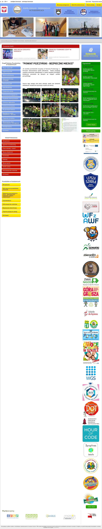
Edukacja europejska (9, 106)
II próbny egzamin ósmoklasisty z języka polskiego (88, 70)
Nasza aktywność (8, 152)
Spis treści (88, 1)
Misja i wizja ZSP (7, 68)
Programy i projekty (8, 118)
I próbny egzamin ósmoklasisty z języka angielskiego (88, 85)
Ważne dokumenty (8, 75)
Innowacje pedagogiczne (10, 95)
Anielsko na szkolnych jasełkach (22, 50)
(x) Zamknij (56, 527)
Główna (3, 41)
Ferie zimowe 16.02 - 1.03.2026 (88, 113)
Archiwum (6, 130)
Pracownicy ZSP (7, 84)
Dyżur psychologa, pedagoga (8, 79)
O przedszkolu (7, 200)
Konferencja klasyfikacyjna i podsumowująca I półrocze (90, 106)
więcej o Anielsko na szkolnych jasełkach (25, 58)
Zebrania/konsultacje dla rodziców (89, 92)
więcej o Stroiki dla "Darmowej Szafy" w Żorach (59, 57)
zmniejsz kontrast (27, 1)
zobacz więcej (91, 125)
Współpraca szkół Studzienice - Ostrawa (9, 113)
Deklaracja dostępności (63, 5)
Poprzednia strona (97, 1)
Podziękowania (7, 127)
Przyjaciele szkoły (8, 91)
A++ (6, 2)
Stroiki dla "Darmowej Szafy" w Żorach (60, 50)
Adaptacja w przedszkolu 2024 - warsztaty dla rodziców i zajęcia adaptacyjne (10, 195)
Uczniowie (6, 156)
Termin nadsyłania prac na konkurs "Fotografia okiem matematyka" (90, 99)
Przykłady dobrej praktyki (10, 98)
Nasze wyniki (6, 163)
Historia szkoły (90, 5)
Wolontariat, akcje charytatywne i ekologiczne (11, 122)
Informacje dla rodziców (10, 170)
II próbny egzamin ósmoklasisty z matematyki (90, 77)
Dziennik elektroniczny (78, 5)
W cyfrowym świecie (9, 109)
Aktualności (9, 41)
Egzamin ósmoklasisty (9, 145)
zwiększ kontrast (16, 1)
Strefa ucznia (6, 167)
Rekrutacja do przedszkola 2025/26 (10, 189)
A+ (3, 1)
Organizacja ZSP (7, 71)
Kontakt (99, 5)
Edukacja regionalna (9, 102)
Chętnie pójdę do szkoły (10, 211)
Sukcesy (5, 159)
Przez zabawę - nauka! (9, 148)
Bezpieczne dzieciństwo (10, 208)
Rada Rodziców (7, 87)
